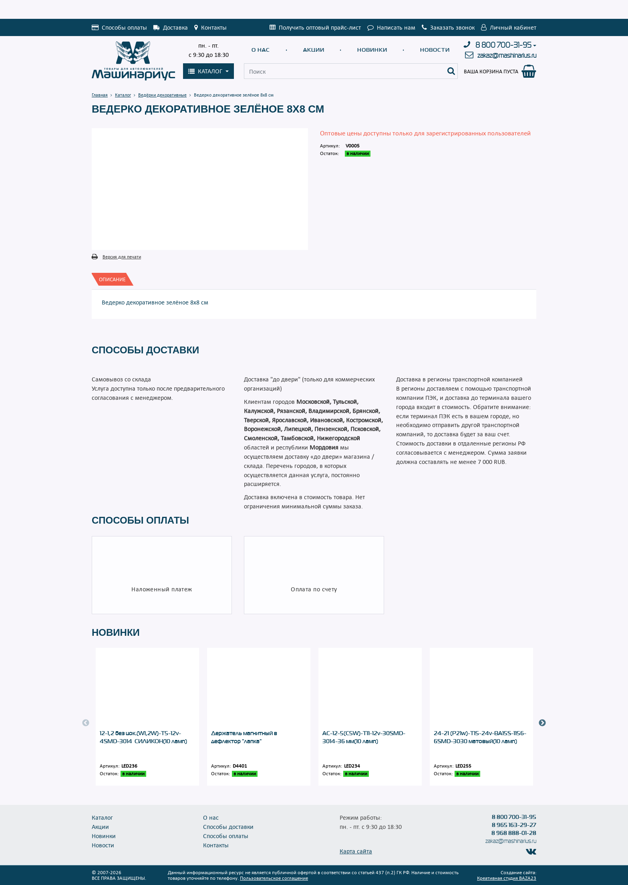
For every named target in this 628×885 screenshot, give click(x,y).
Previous (86, 723)
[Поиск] (451, 71)
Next (542, 723)
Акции (313, 50)
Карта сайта (356, 851)
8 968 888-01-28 (513, 833)
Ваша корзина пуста (491, 71)
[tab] (112, 279)
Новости (435, 50)
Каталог (102, 817)
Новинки (372, 50)
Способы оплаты (225, 836)
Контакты (216, 845)
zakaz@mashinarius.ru (506, 55)
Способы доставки (228, 827)
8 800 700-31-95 (503, 45)
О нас (261, 50)
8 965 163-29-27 (514, 825)
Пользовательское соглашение (274, 878)
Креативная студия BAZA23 (506, 878)
